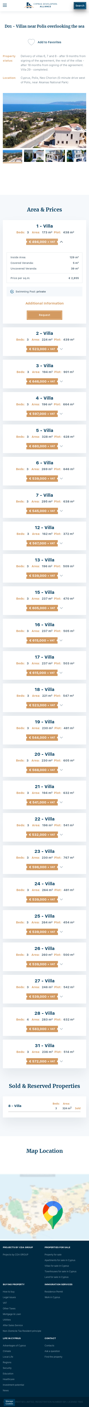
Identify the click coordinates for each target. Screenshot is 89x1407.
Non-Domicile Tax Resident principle (22, 1331)
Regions (7, 1362)
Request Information (44, 316)
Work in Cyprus (52, 1297)
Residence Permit (54, 1291)
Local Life (8, 1357)
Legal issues (9, 1297)
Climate (7, 1351)
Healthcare (8, 1379)
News (6, 1390)
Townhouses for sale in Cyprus (60, 1271)
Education (8, 1373)
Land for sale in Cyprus (56, 1277)
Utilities (7, 1319)
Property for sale (53, 1254)
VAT (5, 1303)
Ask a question (52, 1351)
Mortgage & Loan (12, 1314)
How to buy (8, 1291)
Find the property (53, 1357)
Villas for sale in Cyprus (57, 1266)
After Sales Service (13, 1325)
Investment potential (13, 1385)
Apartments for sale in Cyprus (60, 1260)
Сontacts (49, 1345)
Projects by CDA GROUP (15, 1254)
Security (7, 1368)
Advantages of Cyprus (14, 1345)
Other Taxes (9, 1308)
